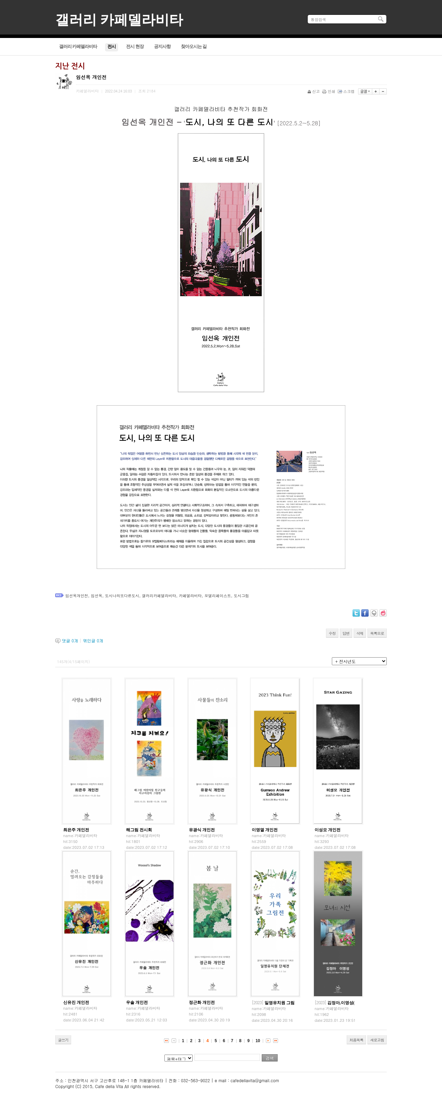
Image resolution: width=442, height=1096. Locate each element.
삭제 (359, 633)
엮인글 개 (93, 640)
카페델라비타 (190, 595)
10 (258, 1040)
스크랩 (347, 91)
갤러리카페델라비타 (159, 595)
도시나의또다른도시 (122, 595)
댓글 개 (70, 640)
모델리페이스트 (217, 595)
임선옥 (96, 595)
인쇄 (329, 91)
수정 (332, 633)
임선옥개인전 (76, 595)
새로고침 (377, 1039)
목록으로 (377, 633)
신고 (314, 91)
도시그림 (241, 595)
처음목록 (356, 1039)
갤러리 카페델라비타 (119, 20)
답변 (346, 633)
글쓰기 (63, 1039)
